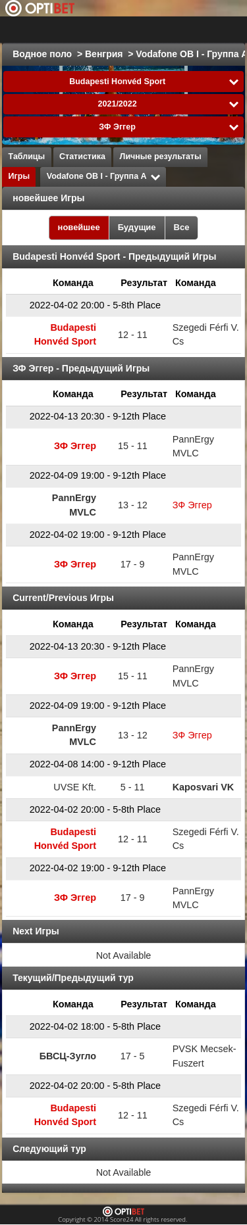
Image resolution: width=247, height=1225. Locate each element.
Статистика (82, 156)
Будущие (137, 227)
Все (182, 227)
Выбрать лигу (78, 30)
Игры (19, 176)
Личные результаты (161, 156)
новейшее (79, 227)
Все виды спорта (183, 30)
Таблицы (27, 156)
